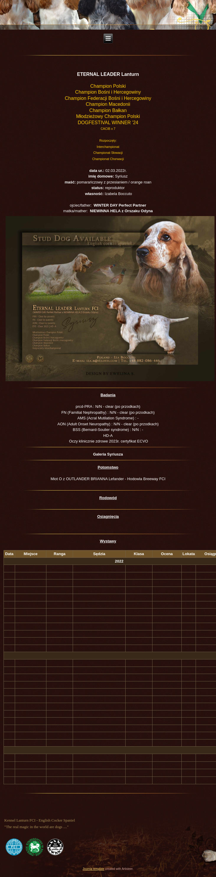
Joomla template (93, 868)
